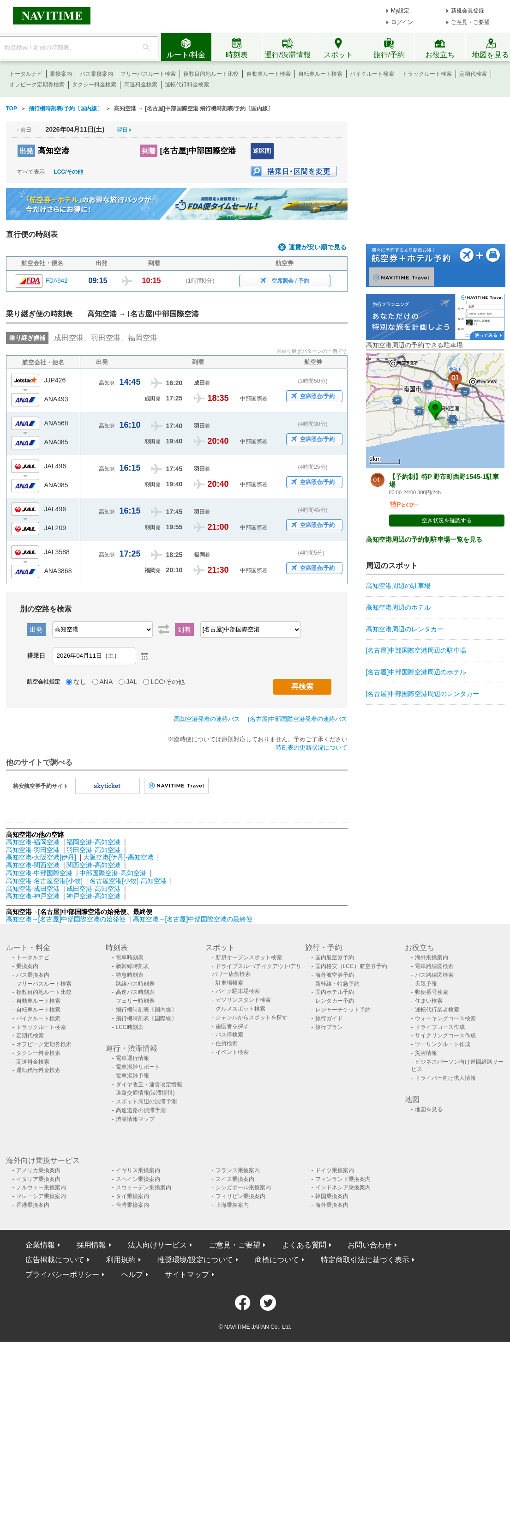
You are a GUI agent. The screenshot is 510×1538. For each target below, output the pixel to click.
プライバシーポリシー (62, 1274)
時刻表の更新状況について (312, 747)
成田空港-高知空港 (93, 888)
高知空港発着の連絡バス (207, 718)
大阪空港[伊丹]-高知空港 (118, 857)
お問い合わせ (370, 1245)
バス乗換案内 (96, 74)
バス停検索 (229, 1034)
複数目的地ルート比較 (211, 74)
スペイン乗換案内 (138, 1179)
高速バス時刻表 (135, 992)
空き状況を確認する (447, 520)
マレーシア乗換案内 (41, 1196)
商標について (277, 1260)
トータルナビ (25, 74)
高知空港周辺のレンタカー (405, 629)
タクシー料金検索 (94, 84)
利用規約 (121, 1260)
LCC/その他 (69, 172)
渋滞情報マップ (135, 1119)
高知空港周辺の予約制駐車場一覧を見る (424, 539)
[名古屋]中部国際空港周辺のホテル (416, 672)
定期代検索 (473, 74)
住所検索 (227, 1043)
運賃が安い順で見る (317, 247)
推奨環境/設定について (195, 1260)
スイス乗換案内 (235, 1179)
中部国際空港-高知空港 (112, 873)
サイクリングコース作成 (445, 1035)
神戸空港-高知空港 (93, 896)
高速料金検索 (140, 84)
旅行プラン (329, 1027)
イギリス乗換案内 (138, 1170)
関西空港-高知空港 (93, 865)
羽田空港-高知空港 (93, 850)
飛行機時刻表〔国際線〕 (146, 1018)
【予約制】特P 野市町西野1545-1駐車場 (444, 480)
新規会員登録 (467, 10)
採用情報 (91, 1245)
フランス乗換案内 (238, 1170)
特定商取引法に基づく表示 (365, 1260)
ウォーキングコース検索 (445, 1018)
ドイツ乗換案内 (334, 1170)
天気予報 (426, 984)
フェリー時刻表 (135, 1001)
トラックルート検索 (427, 74)
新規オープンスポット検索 (249, 957)
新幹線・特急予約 (337, 984)
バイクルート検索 (372, 74)
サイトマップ (187, 1274)
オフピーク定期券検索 (37, 84)
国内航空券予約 (334, 957)
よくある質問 (304, 1245)
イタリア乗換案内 (38, 1179)
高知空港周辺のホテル (398, 607)
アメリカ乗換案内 (38, 1170)
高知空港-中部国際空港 (39, 873)
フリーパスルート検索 (148, 74)
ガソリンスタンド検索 (243, 1000)
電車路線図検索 (434, 966)
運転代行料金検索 (187, 84)
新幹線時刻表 (132, 966)
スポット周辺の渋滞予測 (146, 1101)
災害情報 (426, 1053)
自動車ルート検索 (268, 74)
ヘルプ (132, 1274)
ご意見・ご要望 (470, 22)
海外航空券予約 (334, 975)
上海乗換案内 (232, 1205)
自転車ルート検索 (320, 74)
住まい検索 (429, 1001)
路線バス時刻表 (135, 984)
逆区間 (262, 150)
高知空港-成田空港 (33, 888)
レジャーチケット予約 (343, 1009)
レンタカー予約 (334, 1001)
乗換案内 (61, 74)
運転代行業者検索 (437, 1009)
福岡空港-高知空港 (93, 842)
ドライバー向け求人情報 (445, 1078)
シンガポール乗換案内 (243, 1187)
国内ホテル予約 (334, 992)
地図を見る (429, 1109)
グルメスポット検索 (240, 1008)
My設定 (400, 10)
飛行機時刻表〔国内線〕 (146, 1009)
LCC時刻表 (130, 1027)
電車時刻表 (130, 957)
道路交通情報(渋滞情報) (145, 1093)
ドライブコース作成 (440, 1027)
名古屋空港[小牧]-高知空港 (128, 880)
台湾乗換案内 (132, 1205)
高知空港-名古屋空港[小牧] (44, 880)
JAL (131, 681)
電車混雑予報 (132, 1075)
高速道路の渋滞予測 (141, 1110)
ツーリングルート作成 (442, 1044)
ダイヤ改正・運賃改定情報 (149, 1084)
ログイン (402, 22)
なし (79, 681)
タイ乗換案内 (132, 1196)
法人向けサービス (157, 1245)
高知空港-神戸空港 (33, 896)
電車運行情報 (132, 1058)
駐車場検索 (229, 983)
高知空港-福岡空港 (33, 842)
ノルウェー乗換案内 (41, 1187)
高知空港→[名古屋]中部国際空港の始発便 (67, 919)
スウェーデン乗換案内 (143, 1187)
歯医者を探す (232, 1026)
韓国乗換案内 (331, 1196)
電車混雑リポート (138, 1067)
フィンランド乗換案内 (343, 1179)
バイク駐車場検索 (238, 991)
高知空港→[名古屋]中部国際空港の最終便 (193, 919)
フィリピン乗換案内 (240, 1196)
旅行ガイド (329, 1018)
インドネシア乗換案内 (343, 1187)
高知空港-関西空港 (33, 865)
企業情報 (40, 1245)
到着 (149, 151)
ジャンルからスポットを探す (252, 1017)
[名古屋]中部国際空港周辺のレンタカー (423, 693)
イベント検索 (232, 1052)
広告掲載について (54, 1260)
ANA (106, 681)
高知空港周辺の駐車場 (398, 585)
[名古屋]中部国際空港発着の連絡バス (297, 718)
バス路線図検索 (434, 975)
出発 (26, 151)
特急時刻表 (130, 975)
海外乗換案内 (431, 957)
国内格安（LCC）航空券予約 (351, 966)
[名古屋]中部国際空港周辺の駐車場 (416, 650)
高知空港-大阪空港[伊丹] (41, 857)
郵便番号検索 (431, 992)
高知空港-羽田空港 (33, 850)
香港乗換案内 (32, 1205)
